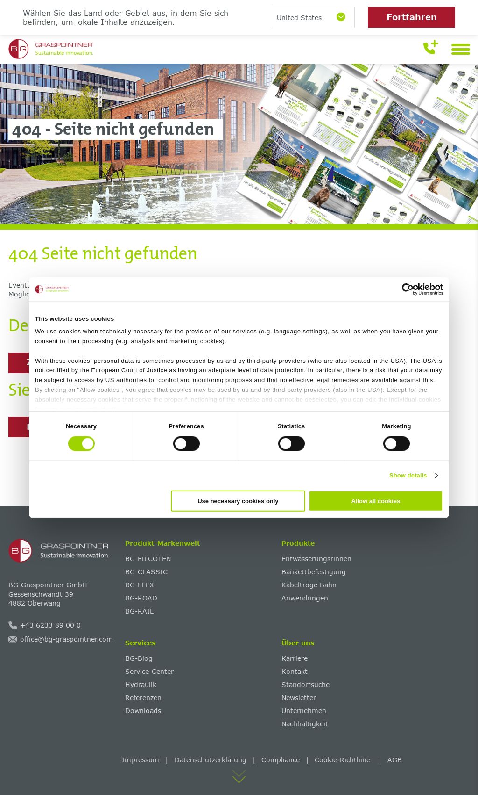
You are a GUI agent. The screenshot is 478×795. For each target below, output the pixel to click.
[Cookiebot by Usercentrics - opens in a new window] (402, 289)
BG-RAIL (139, 611)
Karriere (294, 658)
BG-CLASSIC (146, 572)
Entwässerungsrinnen (316, 559)
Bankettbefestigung (313, 572)
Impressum (140, 760)
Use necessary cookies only (237, 500)
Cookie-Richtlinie (344, 760)
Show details (408, 475)
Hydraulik (140, 684)
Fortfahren (412, 17)
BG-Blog (139, 658)
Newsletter (298, 697)
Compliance (280, 760)
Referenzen (143, 697)
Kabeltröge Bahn (309, 585)
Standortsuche (305, 684)
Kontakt (294, 671)
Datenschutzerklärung (210, 760)
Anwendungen (304, 598)
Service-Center (149, 671)
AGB (394, 760)
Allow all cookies (375, 500)
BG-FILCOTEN (148, 559)
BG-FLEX (139, 585)
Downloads (143, 711)
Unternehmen (303, 711)
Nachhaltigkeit (304, 724)
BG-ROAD (141, 598)
